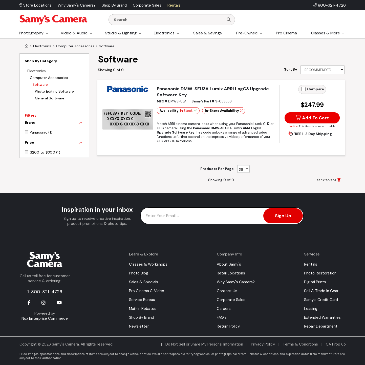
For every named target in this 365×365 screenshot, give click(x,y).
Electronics (164, 33)
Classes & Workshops (148, 264)
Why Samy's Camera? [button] (77, 5)
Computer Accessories (49, 77)
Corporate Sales (231, 299)
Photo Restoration (320, 273)
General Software (49, 98)
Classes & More (325, 33)
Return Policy (228, 326)
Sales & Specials (143, 282)
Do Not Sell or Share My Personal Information (204, 344)
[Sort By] (322, 69)
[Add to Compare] (303, 89)
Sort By (290, 69)
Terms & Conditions (300, 344)
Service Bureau (142, 299)
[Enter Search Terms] (168, 20)
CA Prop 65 (336, 344)
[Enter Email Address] (222, 215)
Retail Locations (231, 273)
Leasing (310, 308)
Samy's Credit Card (321, 299)
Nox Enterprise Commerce (45, 318)
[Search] (228, 20)
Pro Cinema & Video (146, 290)
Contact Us (227, 290)
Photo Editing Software (54, 91)
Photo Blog (138, 273)
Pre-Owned (246, 33)
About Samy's (229, 264)
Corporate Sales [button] (147, 5)
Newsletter (139, 326)
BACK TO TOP (326, 180)
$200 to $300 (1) (45, 152)
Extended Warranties (322, 317)
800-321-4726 (332, 5)
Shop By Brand (141, 317)
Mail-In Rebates (142, 308)
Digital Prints (315, 282)
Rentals (310, 264)
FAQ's (222, 317)
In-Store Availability (222, 111)
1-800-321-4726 (44, 292)
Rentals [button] (174, 5)
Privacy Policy (263, 344)
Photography (31, 33)
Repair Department (320, 326)
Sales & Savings (207, 33)
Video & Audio (74, 33)
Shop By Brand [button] (114, 5)
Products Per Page (217, 168)
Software (40, 84)
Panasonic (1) (41, 132)
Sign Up (283, 216)
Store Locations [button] (35, 5)
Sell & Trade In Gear (321, 290)
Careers (224, 308)
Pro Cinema (286, 33)
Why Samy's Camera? (236, 282)
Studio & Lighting (121, 33)
